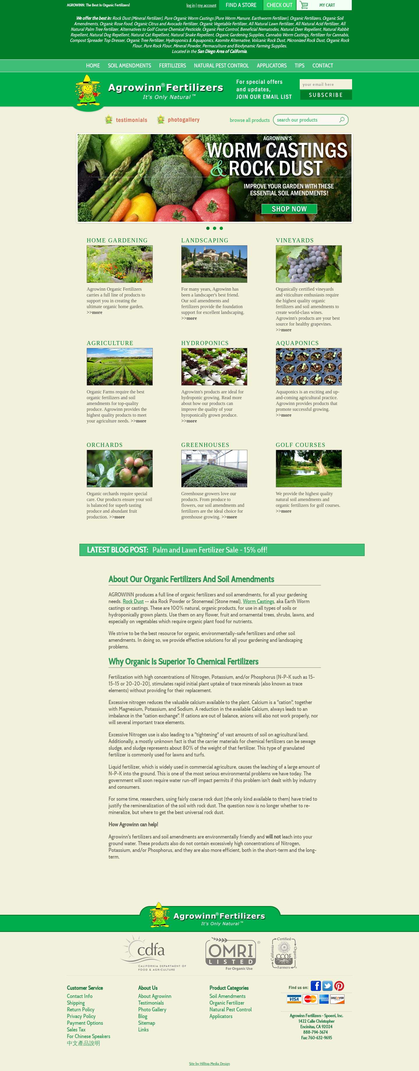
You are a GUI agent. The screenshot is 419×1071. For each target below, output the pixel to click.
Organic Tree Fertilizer (145, 40)
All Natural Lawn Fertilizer (271, 23)
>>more (94, 312)
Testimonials (151, 1002)
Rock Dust (133, 601)
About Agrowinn (154, 996)
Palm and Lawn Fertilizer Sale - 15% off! (209, 550)
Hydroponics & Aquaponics (189, 40)
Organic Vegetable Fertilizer (223, 23)
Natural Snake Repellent (192, 35)
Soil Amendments (228, 996)
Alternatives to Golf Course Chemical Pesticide (160, 29)
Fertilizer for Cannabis (329, 35)
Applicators (221, 1016)
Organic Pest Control (220, 29)
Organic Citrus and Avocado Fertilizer (166, 23)
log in (191, 5)
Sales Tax (76, 1029)
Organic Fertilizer (227, 1002)
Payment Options (85, 1023)
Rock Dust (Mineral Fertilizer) (137, 18)
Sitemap (146, 1023)
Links (143, 1029)
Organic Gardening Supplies (239, 35)
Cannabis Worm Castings (286, 35)
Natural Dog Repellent (109, 35)
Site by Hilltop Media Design (209, 1063)
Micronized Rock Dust (305, 40)
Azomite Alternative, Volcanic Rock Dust (250, 40)
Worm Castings (258, 601)
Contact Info (80, 996)
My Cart (327, 5)
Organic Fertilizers (305, 18)
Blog (142, 1016)
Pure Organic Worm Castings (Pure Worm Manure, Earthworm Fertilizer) (226, 18)
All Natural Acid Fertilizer (317, 23)
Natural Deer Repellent (300, 29)
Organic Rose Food (116, 23)
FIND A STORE (241, 5)
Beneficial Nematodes (259, 29)
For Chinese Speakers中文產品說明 (88, 1040)
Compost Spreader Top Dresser (97, 40)
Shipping (76, 1002)
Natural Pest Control (231, 1009)
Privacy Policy (81, 1016)
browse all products (250, 120)
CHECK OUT (279, 5)
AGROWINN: (76, 5)
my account (207, 5)
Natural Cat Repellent (150, 35)
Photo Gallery (152, 1009)
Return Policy (81, 1009)
